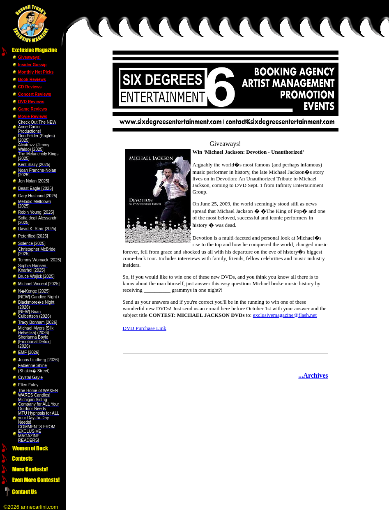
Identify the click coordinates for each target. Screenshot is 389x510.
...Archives (313, 375)
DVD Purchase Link (144, 328)
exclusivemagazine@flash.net (285, 315)
